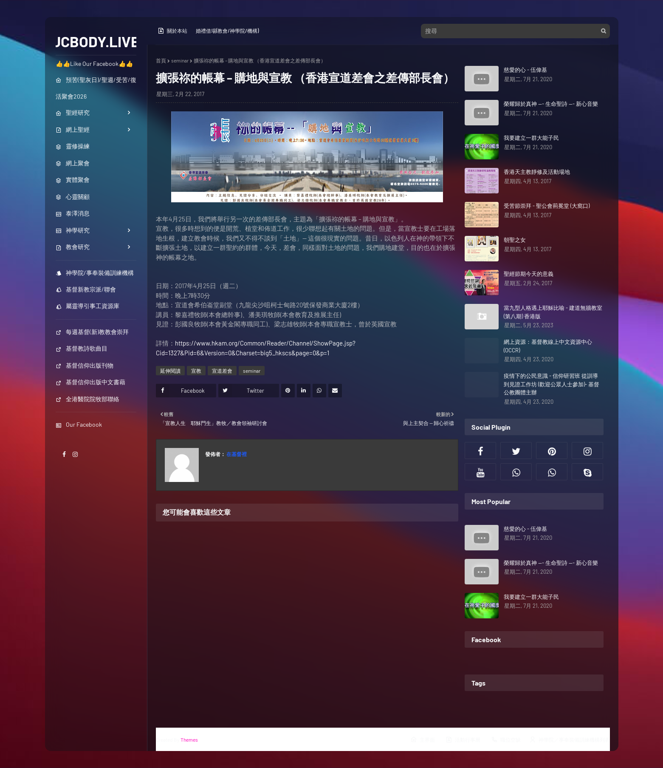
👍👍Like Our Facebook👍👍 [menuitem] (94, 63)
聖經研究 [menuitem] (73, 112)
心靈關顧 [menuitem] (73, 196)
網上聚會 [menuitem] (73, 163)
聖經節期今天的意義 (528, 273)
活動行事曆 (463, 739)
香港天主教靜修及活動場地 (537, 171)
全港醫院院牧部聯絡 (87, 398)
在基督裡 (236, 454)
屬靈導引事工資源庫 (87, 305)
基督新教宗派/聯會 (86, 289)
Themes (189, 739)
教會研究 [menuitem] (73, 246)
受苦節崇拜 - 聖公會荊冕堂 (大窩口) (547, 205)
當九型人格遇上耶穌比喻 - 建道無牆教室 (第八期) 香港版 (553, 312)
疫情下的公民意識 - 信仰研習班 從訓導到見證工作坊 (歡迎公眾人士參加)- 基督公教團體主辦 (551, 384)
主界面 (422, 739)
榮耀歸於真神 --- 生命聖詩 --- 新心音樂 (551, 103)
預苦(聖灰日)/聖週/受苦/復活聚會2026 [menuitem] (96, 88)
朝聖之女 (515, 239)
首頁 (161, 60)
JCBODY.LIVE (95, 41)
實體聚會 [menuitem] (73, 179)
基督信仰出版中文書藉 (90, 381)
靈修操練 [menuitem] (73, 146)
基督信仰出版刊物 (84, 365)
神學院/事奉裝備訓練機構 (95, 272)
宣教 (196, 371)
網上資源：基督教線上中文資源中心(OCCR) (548, 346)
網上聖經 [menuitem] (73, 129)
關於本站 (172, 30)
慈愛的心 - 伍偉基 (525, 69)
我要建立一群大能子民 (531, 137)
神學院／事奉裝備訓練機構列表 (569, 739)
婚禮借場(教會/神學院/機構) (227, 31)
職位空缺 (506, 739)
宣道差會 (222, 371)
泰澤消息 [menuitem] (73, 213)
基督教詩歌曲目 (81, 348)
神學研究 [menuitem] (73, 230)
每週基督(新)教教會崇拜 (92, 331)
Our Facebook (79, 424)
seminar (180, 60)
